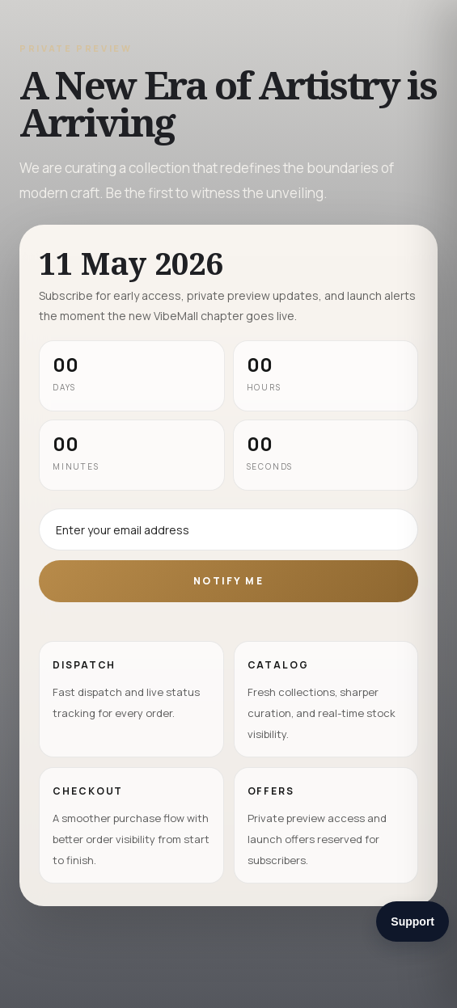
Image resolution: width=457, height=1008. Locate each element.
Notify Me (228, 581)
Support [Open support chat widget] (412, 921)
